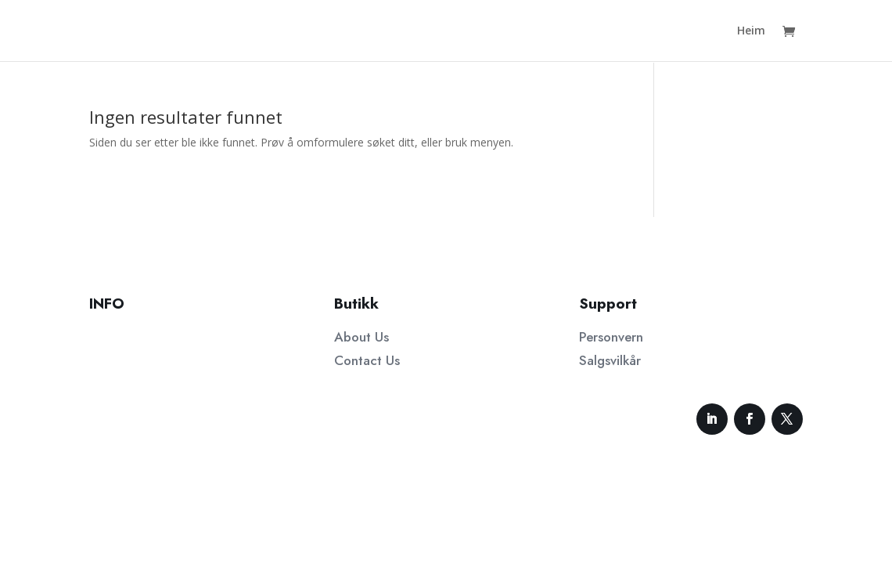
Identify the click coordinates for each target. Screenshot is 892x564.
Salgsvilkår (610, 360)
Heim (751, 31)
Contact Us (367, 360)
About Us (361, 336)
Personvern (611, 336)
